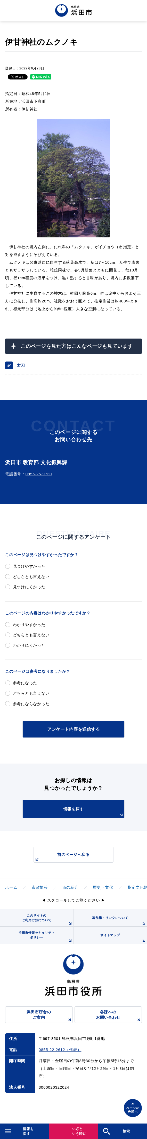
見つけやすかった (29, 566)
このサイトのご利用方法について (47, 920)
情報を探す (93, 812)
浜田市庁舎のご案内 (49, 1016)
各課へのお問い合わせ (119, 1016)
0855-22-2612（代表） (60, 1049)
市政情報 (40, 887)
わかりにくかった (29, 645)
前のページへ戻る (62, 857)
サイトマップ (123, 938)
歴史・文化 (103, 887)
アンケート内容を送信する (73, 729)
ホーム (11, 887)
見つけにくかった (29, 587)
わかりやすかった (29, 624)
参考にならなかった (31, 704)
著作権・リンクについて (119, 921)
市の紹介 (70, 887)
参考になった (25, 683)
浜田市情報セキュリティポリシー (46, 937)
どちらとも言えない (31, 576)
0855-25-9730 (39, 474)
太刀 (21, 365)
